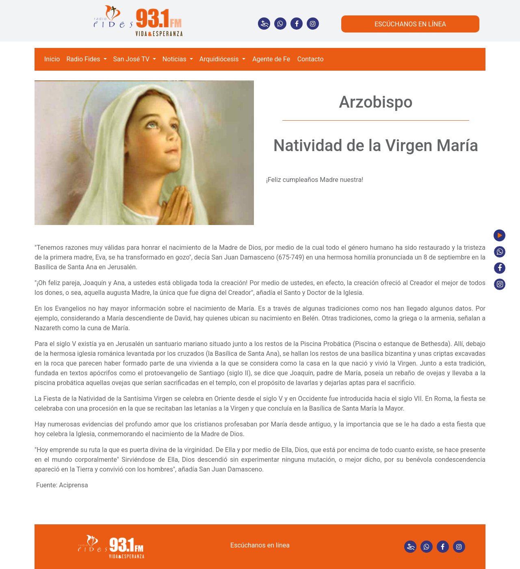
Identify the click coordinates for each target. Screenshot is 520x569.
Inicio (52, 59)
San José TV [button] (132, 59)
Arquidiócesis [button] (219, 59)
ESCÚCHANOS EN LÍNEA (410, 24)
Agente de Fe (271, 59)
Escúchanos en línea (260, 545)
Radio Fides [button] (84, 59)
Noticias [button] (175, 59)
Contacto (310, 59)
